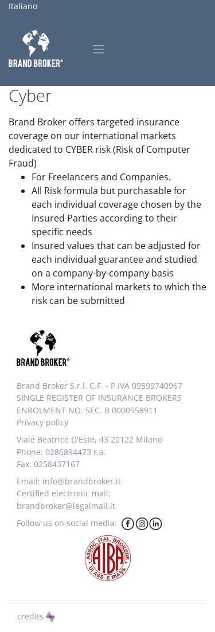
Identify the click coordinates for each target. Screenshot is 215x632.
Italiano (23, 6)
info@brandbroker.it (81, 481)
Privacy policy (42, 422)
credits (36, 616)
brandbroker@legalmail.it (66, 505)
